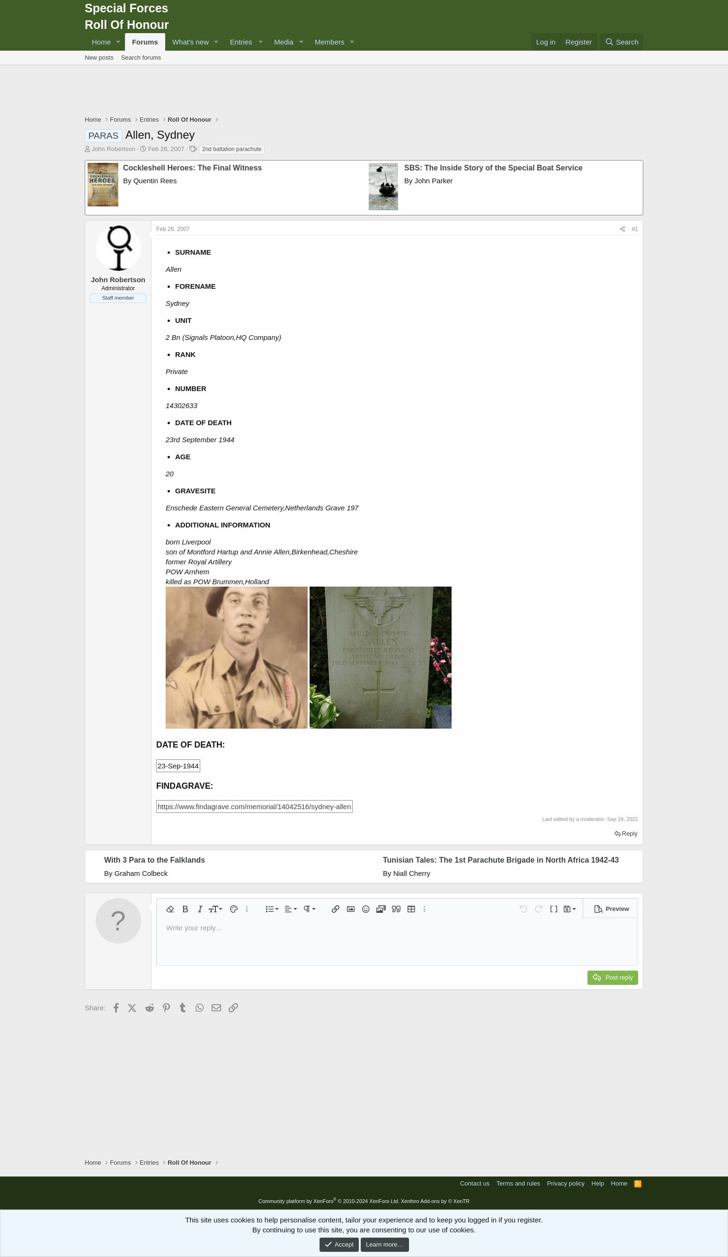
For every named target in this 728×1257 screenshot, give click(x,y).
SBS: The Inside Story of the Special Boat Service (493, 168)
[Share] (623, 229)
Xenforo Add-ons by (435, 1201)
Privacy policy (566, 1183)
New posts (99, 57)
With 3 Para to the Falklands (154, 860)
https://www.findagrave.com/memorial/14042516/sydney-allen (254, 806)
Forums (145, 42)
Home (101, 42)
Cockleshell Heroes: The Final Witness (192, 168)
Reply (630, 833)
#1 (635, 229)
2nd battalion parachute (231, 149)
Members (330, 42)
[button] (118, 42)
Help (598, 1183)
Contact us (474, 1183)
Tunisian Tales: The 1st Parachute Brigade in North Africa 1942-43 (501, 860)
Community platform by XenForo (329, 1201)
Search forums (141, 57)
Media (283, 42)
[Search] (621, 42)
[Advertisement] (364, 91)
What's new (190, 42)
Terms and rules (518, 1183)
